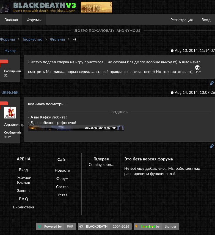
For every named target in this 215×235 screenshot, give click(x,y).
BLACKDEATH (105, 226)
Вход (206, 19)
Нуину (10, 50)
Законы (23, 190)
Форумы (34, 19)
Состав (62, 186)
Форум (62, 178)
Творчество (32, 39)
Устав (62, 194)
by (157, 226)
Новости (62, 170)
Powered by (57, 226)
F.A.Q (23, 198)
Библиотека (23, 207)
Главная (11, 19)
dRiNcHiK (10, 92)
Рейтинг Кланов (23, 180)
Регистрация (181, 19)
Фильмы (57, 39)
